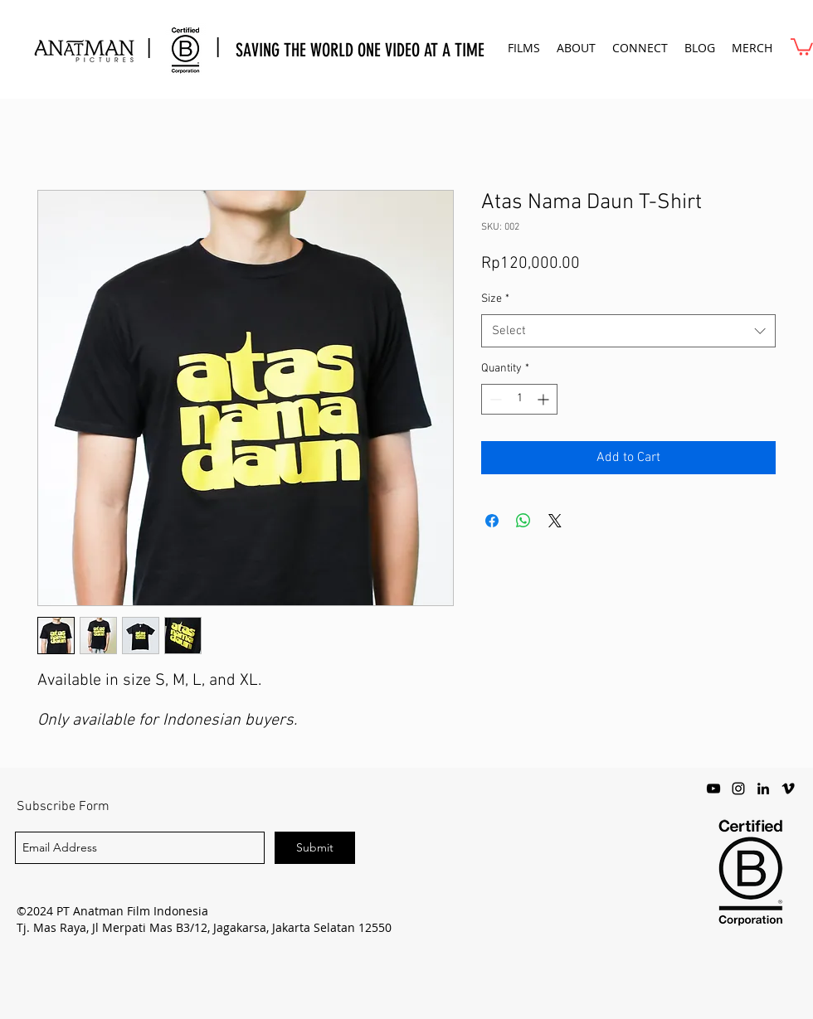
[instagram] (738, 788)
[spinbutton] (519, 399)
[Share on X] (555, 521)
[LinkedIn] (763, 788)
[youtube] (713, 788)
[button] (523, 47)
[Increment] (544, 399)
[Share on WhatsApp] (523, 521)
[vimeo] (788, 788)
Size (495, 299)
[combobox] (628, 331)
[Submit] (315, 848)
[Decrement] (494, 399)
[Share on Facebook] (492, 521)
